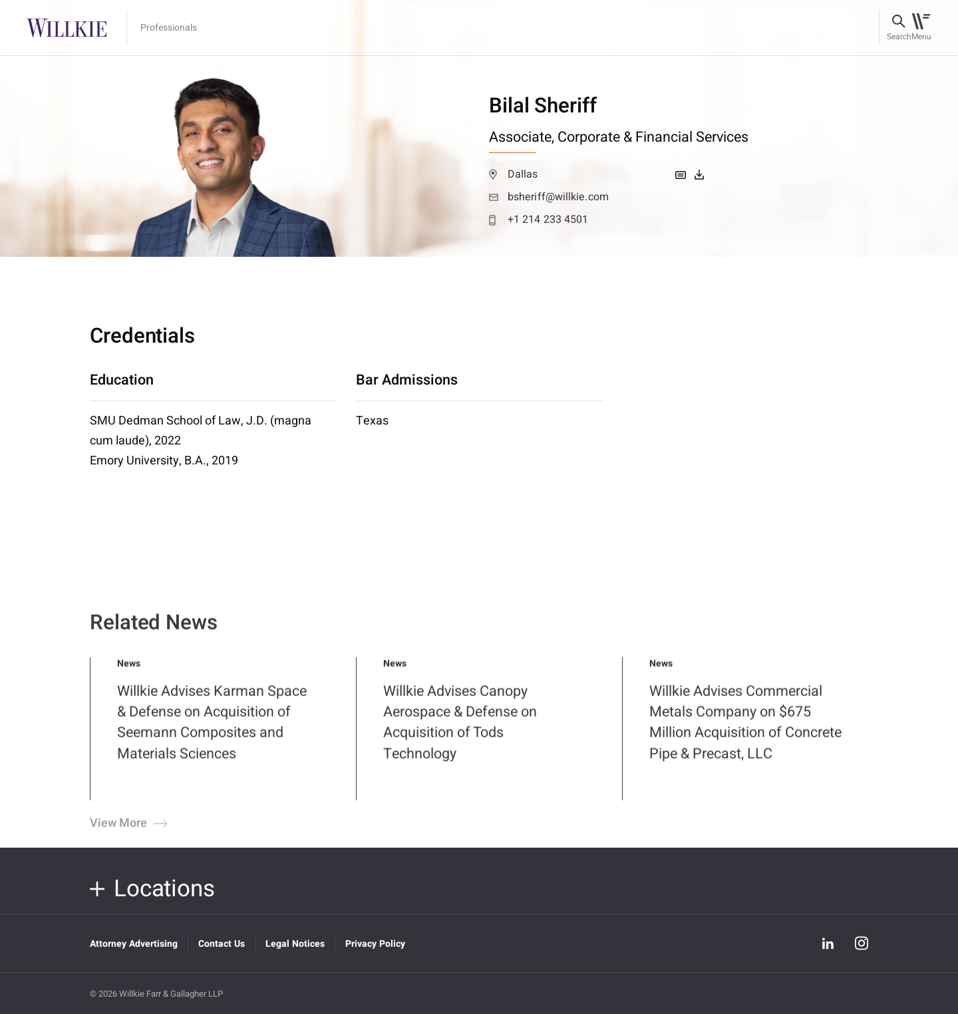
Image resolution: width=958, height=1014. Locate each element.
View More (127, 833)
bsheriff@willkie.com (549, 197)
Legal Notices (295, 944)
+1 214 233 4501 (538, 219)
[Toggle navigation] (921, 28)
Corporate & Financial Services (653, 137)
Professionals (168, 28)
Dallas (513, 174)
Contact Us (221, 944)
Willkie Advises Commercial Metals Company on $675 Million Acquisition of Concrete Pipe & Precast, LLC (745, 732)
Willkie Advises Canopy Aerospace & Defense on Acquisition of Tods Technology (460, 732)
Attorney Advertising (134, 944)
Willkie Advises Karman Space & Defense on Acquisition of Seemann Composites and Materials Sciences (212, 732)
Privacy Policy (375, 944)
